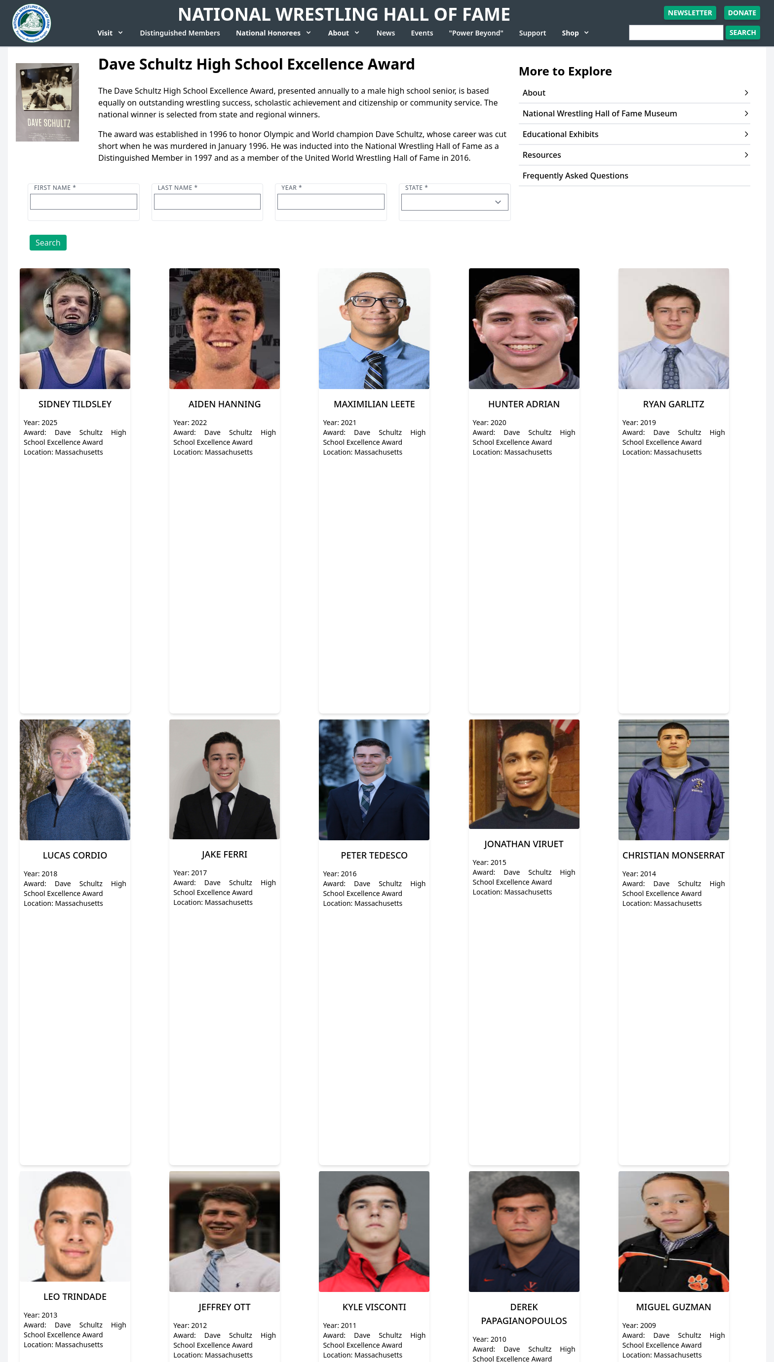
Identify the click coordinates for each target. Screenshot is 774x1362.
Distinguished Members (180, 32)
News (386, 32)
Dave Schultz (399, 134)
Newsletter (690, 12)
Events (422, 32)
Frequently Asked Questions (575, 175)
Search (48, 242)
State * (416, 187)
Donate (742, 12)
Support (532, 32)
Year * (291, 187)
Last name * (178, 187)
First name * (55, 187)
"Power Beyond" (476, 32)
